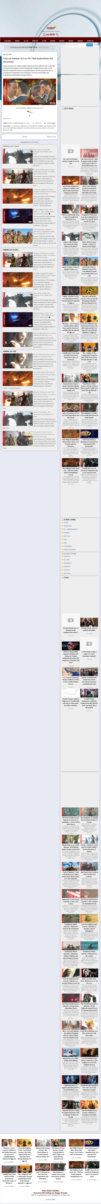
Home (24, 137)
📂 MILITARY (66, 573)
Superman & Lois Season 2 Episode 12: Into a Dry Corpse (70, 901)
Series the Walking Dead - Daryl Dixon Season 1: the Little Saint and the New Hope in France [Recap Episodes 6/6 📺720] (89, 328)
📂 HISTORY (66, 570)
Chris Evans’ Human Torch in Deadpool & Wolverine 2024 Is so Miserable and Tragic (44, 434)
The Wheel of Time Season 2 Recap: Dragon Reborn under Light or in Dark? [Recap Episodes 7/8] (89, 388)
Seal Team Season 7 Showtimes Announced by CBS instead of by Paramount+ (91, 1152)
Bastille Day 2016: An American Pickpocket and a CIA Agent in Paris (89, 470)
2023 (12, 126)
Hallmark (15, 128)
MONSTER (35, 41)
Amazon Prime (27, 126)
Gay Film (7, 128)
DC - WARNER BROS (71, 529)
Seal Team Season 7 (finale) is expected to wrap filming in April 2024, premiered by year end (43, 231)
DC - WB (26, 41)
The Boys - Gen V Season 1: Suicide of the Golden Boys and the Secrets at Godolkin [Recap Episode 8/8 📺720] (70, 328)
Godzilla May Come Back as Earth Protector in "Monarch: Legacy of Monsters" (9, 1178)
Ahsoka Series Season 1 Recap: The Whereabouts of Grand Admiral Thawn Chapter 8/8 (42, 1152)
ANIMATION (90, 41)
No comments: (37, 123)
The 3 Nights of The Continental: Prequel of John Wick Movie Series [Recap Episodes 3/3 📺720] (89, 357)
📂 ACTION (65, 560)
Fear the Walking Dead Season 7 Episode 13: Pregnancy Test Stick (89, 1112)
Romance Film (7, 130)
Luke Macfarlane (25, 128)
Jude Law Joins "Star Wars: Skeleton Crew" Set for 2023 (89, 981)
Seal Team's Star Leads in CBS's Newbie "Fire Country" (89, 874)
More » (12, 1162)
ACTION (44, 41)
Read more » (7, 118)
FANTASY (70, 41)
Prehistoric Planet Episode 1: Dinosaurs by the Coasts (89, 954)
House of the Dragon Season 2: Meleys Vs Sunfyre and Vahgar (89, 244)
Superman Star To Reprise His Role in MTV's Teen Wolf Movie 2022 (70, 1087)
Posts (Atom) (34, 142)
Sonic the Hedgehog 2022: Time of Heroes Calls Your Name (89, 1033)
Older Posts (51, 137)
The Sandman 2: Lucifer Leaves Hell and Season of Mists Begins (89, 415)
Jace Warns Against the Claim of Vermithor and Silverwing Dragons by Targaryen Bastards (44, 191)
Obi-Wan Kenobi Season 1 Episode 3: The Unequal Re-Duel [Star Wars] (89, 901)
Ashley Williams (39, 126)
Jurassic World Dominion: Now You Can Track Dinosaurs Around (89, 1087)
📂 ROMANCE (66, 563)
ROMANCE (80, 41)
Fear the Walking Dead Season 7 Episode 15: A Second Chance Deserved (70, 981)
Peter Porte (48, 128)
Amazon (18, 126)
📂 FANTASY (66, 556)
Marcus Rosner (38, 128)
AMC (65, 539)
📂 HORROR (66, 566)
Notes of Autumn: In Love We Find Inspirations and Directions (70, 415)
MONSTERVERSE (70, 550)
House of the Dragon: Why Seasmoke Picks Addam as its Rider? (42, 152)
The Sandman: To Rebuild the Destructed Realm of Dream (89, 820)
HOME (66, 522)
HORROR (52, 41)
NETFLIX (67, 536)
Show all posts (43, 47)
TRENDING (68, 526)
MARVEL (17, 41)
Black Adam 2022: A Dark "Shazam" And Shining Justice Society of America (70, 847)
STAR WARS (7, 41)
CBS (65, 543)
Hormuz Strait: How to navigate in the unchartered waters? (70, 630)
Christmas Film (51, 126)
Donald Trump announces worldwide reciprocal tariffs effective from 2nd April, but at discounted (89, 703)
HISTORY (61, 41)
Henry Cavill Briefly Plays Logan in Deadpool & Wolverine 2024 (70, 217)
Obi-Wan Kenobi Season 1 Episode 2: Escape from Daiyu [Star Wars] (70, 1006)
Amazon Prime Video (37, 108)
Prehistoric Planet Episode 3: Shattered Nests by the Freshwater (71, 926)
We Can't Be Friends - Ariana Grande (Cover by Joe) (70, 161)
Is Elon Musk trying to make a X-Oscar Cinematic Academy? (89, 654)
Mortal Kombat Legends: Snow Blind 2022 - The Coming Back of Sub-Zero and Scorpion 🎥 (43, 211)
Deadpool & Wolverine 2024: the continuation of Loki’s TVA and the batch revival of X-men (44, 172)
